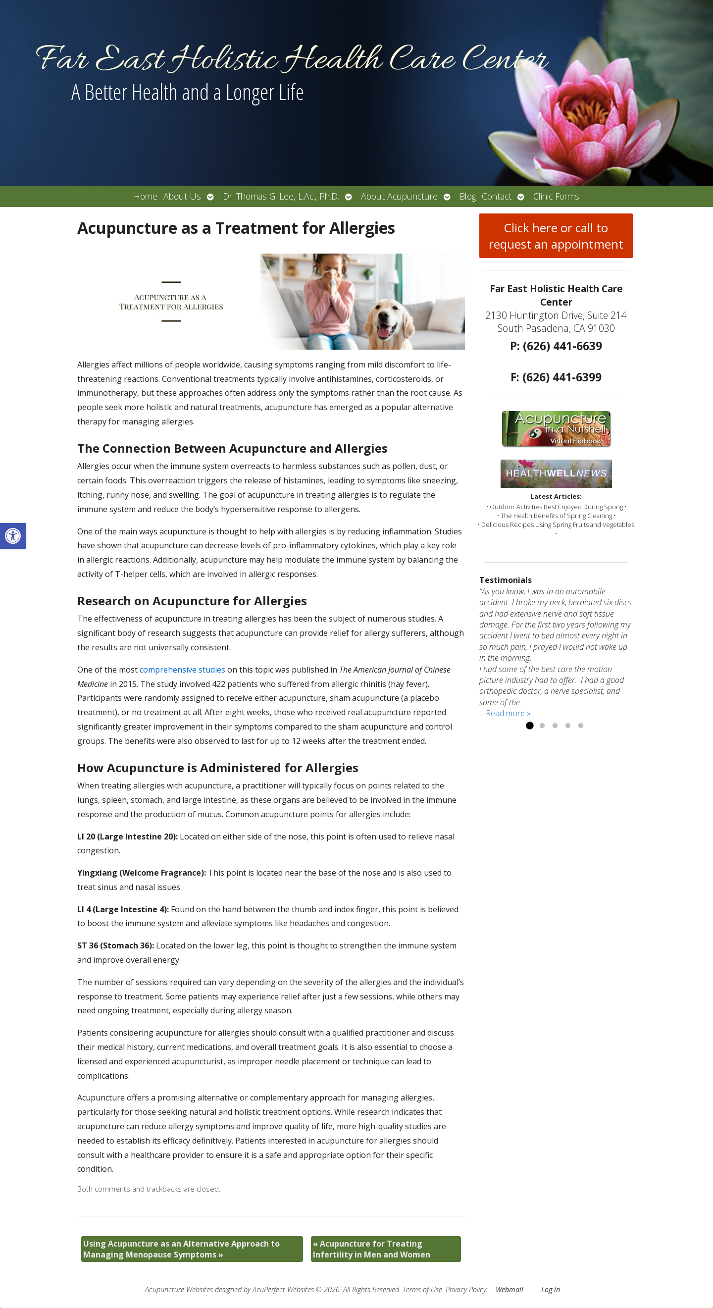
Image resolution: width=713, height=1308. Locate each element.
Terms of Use (422, 1289)
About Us (182, 196)
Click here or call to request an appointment (556, 235)
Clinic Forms (556, 196)
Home (145, 196)
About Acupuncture (399, 196)
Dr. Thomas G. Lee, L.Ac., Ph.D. (281, 196)
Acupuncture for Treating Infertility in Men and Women (371, 1249)
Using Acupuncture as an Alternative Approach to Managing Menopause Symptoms (181, 1249)
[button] (13, 536)
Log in (550, 1289)
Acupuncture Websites (179, 1289)
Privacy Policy (466, 1289)
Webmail (509, 1289)
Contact (496, 196)
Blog (467, 196)
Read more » (508, 713)
